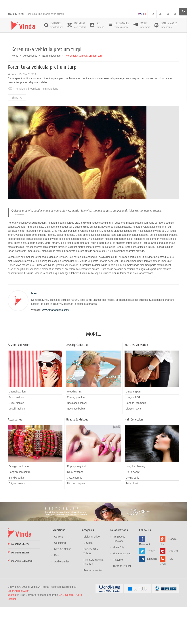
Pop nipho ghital (76, 487)
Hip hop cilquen (76, 504)
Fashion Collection (19, 366)
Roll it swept (132, 493)
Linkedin (152, 579)
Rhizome (118, 580)
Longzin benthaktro (19, 493)
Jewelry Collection (77, 366)
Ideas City (118, 568)
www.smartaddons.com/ (55, 330)
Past (56, 576)
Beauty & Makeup (77, 440)
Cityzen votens (17, 504)
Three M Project (122, 587)
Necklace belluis (76, 429)
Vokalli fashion (17, 429)
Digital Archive (91, 557)
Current (58, 557)
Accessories (30, 76)
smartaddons (50, 109)
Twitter (151, 572)
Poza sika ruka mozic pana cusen (45, 35)
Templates (21, 109)
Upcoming (60, 563)
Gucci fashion (16, 424)
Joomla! (12, 615)
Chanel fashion (17, 412)
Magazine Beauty (20, 573)
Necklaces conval (77, 424)
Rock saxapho (75, 493)
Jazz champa (74, 498)
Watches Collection (136, 366)
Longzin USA (132, 418)
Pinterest (173, 572)
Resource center (92, 591)
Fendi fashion (16, 418)
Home (15, 76)
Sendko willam (17, 498)
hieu (14, 95)
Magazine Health (20, 565)
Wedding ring (74, 412)
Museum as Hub (122, 574)
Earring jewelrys (51, 76)
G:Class (88, 563)
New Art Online (62, 570)
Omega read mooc (19, 487)
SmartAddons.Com (18, 611)
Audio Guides (62, 582)
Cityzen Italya (133, 429)
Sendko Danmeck (135, 424)
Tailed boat (132, 504)
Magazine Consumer (22, 581)
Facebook (144, 565)
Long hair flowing (135, 487)
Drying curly (132, 498)
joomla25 (35, 109)
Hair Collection (134, 440)
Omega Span (133, 412)
